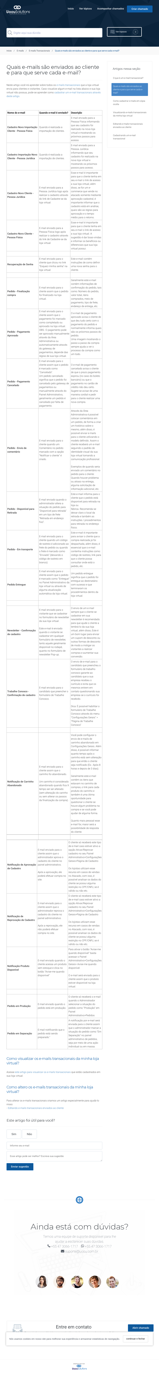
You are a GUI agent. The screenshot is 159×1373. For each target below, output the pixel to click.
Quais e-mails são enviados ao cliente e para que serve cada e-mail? (128, 89)
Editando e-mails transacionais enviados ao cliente (36, 1107)
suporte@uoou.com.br (81, 1251)
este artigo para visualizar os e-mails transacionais (43, 1071)
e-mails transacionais (68, 85)
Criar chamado (140, 8)
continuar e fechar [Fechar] (135, 1338)
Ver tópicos (85, 8)
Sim (13, 1133)
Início (71, 8)
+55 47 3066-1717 (64, 1246)
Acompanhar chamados (110, 8)
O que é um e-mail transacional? (128, 78)
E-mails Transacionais (39, 50)
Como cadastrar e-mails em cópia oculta (129, 102)
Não (29, 1133)
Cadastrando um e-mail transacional (124, 137)
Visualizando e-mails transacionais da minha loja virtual (129, 114)
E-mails (20, 50)
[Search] (54, 32)
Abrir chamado (140, 1327)
